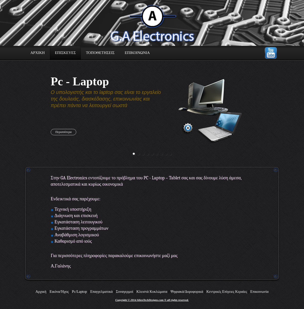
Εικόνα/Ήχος (59, 291)
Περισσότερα (63, 132)
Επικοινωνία (259, 291)
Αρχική (40, 291)
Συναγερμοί (124, 291)
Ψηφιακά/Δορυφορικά (186, 291)
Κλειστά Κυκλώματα (151, 291)
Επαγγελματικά (101, 291)
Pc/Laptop (79, 291)
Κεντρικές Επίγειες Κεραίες (226, 291)
